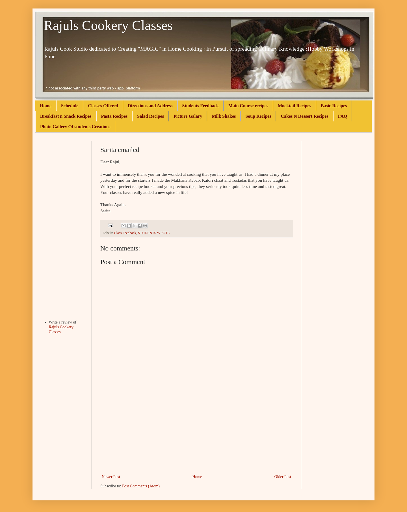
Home (45, 105)
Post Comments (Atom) (141, 486)
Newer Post (111, 477)
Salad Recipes (150, 116)
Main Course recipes (248, 105)
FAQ (342, 116)
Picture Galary (188, 116)
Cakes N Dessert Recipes (304, 116)
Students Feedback (200, 105)
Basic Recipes (334, 105)
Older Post (282, 477)
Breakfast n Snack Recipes (66, 116)
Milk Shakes (224, 116)
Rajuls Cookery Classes (108, 25)
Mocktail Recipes (294, 105)
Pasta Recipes (114, 116)
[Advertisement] (196, 430)
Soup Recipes (258, 116)
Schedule (69, 105)
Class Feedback (125, 233)
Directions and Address (150, 105)
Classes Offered (103, 105)
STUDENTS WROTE (154, 233)
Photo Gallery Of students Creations (75, 126)
